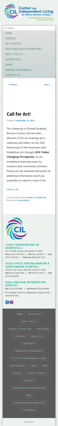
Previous (12, 85)
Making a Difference (18, 69)
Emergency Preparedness (29, 351)
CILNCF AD (41, 197)
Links (34, 366)
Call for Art (13, 189)
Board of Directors (20, 329)
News (8, 64)
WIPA (29, 395)
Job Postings (17, 366)
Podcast (18, 373)
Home (9, 33)
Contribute (29, 343)
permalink (24, 200)
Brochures (43, 329)
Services (10, 38)
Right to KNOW (36, 373)
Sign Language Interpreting (23, 49)
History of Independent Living (29, 358)
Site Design (29, 422)
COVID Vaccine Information (29, 403)
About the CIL (14, 54)
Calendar (19, 336)
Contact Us (12, 75)
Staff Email (29, 410)
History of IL (13, 59)
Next (47, 85)
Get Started (13, 43)
